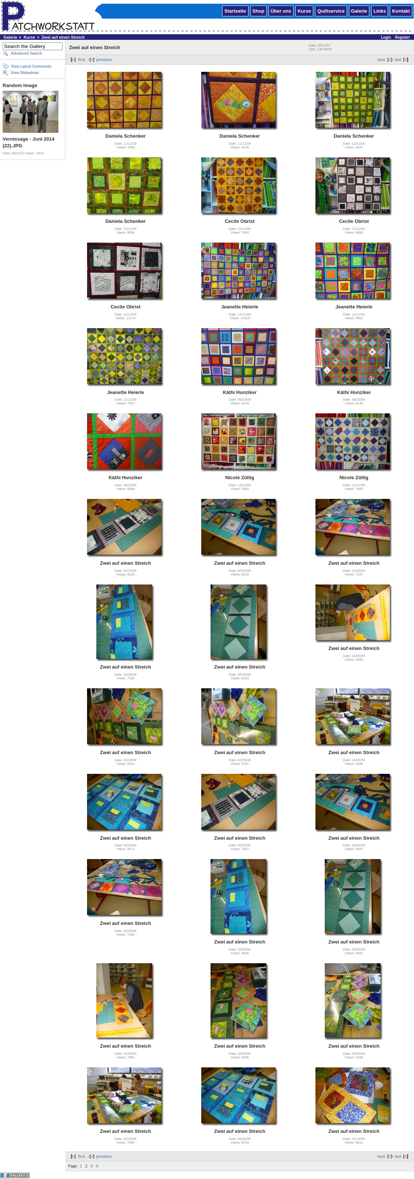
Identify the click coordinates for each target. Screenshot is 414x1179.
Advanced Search (26, 53)
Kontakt (401, 10)
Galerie (359, 10)
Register (402, 37)
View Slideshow (25, 73)
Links (379, 10)
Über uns (281, 10)
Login (386, 37)
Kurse (304, 10)
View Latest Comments (31, 66)
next (381, 60)
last (398, 60)
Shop (258, 10)
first (81, 60)
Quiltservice (330, 10)
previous (104, 60)
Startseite (235, 10)
